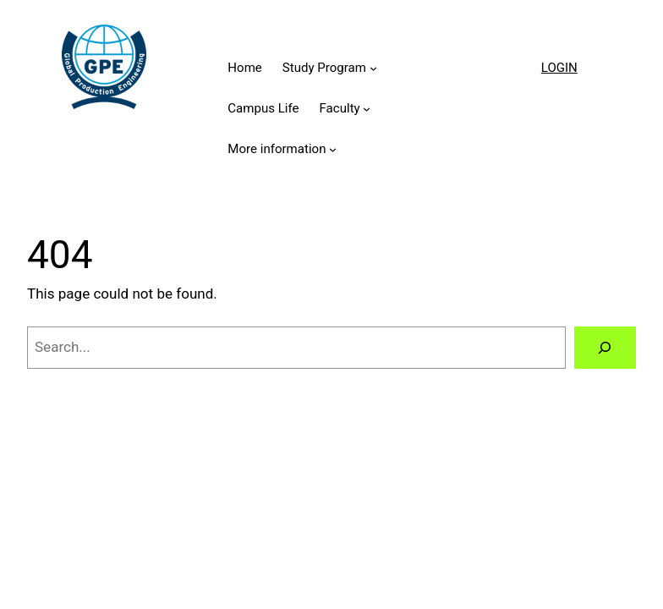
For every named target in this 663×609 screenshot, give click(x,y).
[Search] (605, 348)
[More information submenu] (333, 149)
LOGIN (559, 67)
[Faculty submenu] (366, 108)
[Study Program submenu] (373, 68)
